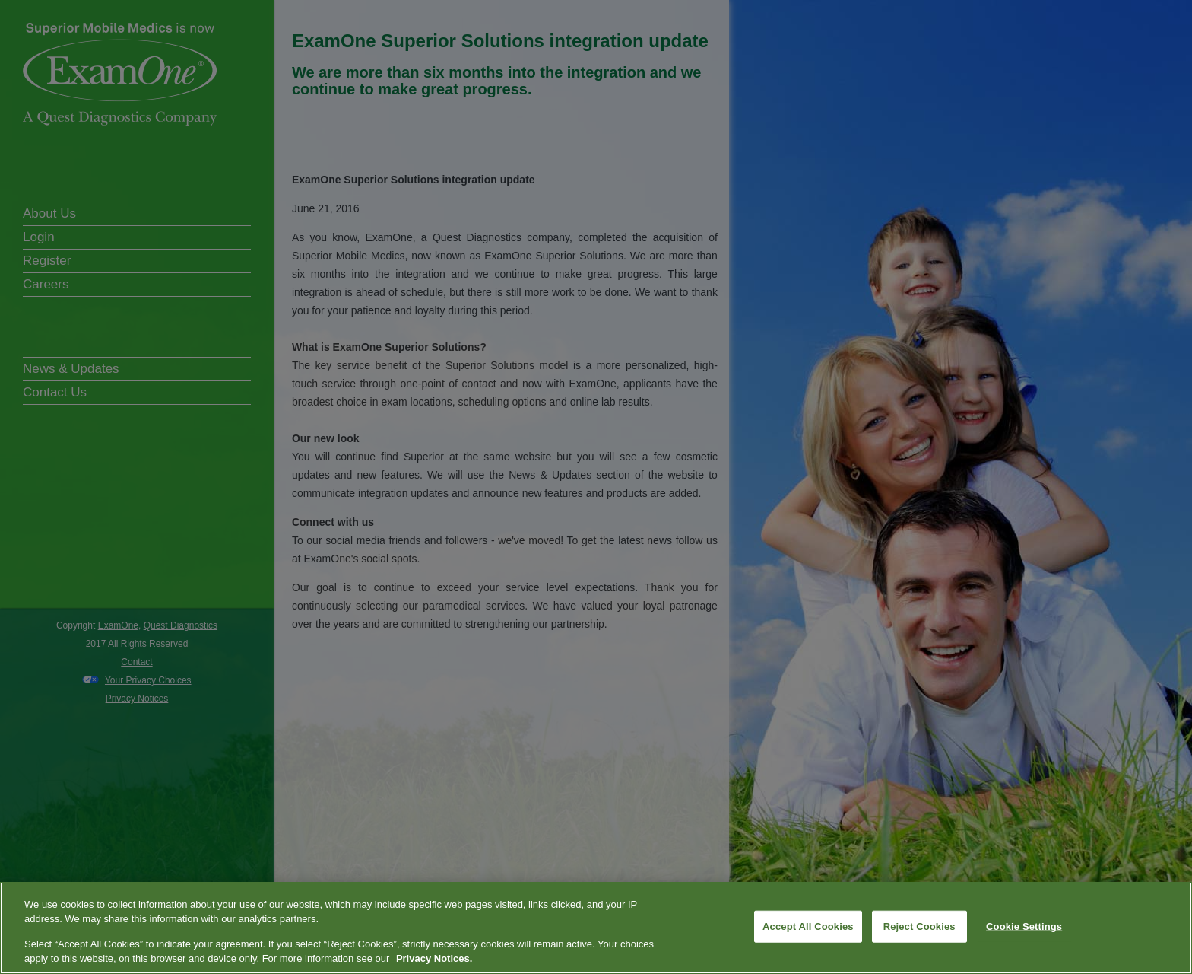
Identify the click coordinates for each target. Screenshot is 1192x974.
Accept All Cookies (808, 926)
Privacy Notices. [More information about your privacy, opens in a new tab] (434, 958)
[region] (596, 928)
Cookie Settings (1024, 926)
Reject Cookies (919, 926)
